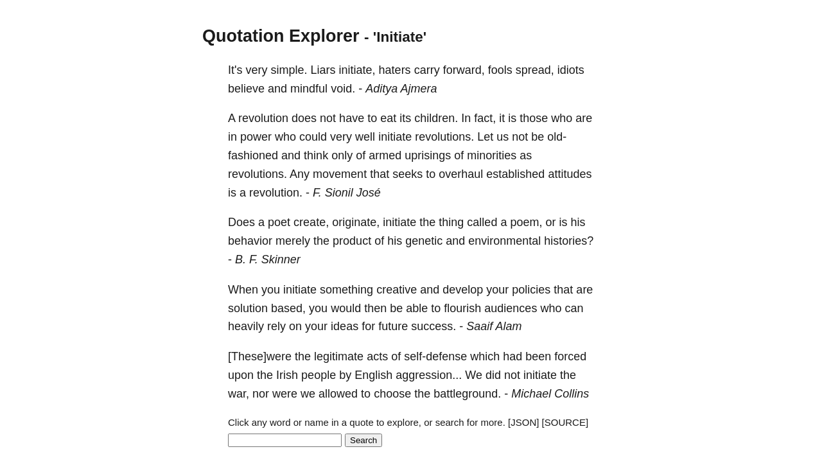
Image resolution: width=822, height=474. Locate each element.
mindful (309, 88)
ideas (344, 326)
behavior (250, 240)
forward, (464, 70)
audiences (510, 308)
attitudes (569, 174)
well (365, 136)
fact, (485, 118)
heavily (246, 326)
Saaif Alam (493, 326)
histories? (568, 240)
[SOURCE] (565, 422)
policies (531, 289)
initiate (395, 136)
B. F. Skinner (268, 259)
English (373, 375)
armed (385, 155)
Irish (287, 375)
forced (570, 356)
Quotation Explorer (281, 36)
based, (288, 308)
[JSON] (523, 422)
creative (396, 289)
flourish (462, 308)
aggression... (429, 375)
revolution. (275, 192)
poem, (526, 222)
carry (427, 70)
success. (433, 326)
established (515, 174)
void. (343, 88)
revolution (263, 118)
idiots (570, 70)
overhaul (461, 174)
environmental (504, 240)
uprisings (428, 155)
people (318, 375)
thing (451, 222)
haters (395, 70)
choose (392, 393)
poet (279, 222)
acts (377, 356)
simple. (288, 70)
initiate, (357, 70)
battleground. (467, 393)
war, (238, 393)
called (482, 222)
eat (388, 118)
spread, (535, 70)
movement (340, 174)
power (256, 136)
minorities (491, 155)
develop (462, 289)
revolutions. (444, 136)
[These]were (260, 356)
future (393, 326)
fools (500, 70)
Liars (323, 70)
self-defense (435, 356)
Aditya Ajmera (401, 88)
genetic (423, 240)
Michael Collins (550, 393)
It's (235, 70)
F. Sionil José (347, 192)
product (352, 240)
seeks (407, 174)
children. (436, 118)
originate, (356, 222)
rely (276, 326)
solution (248, 308)
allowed (338, 393)
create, (311, 222)
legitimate (338, 356)
